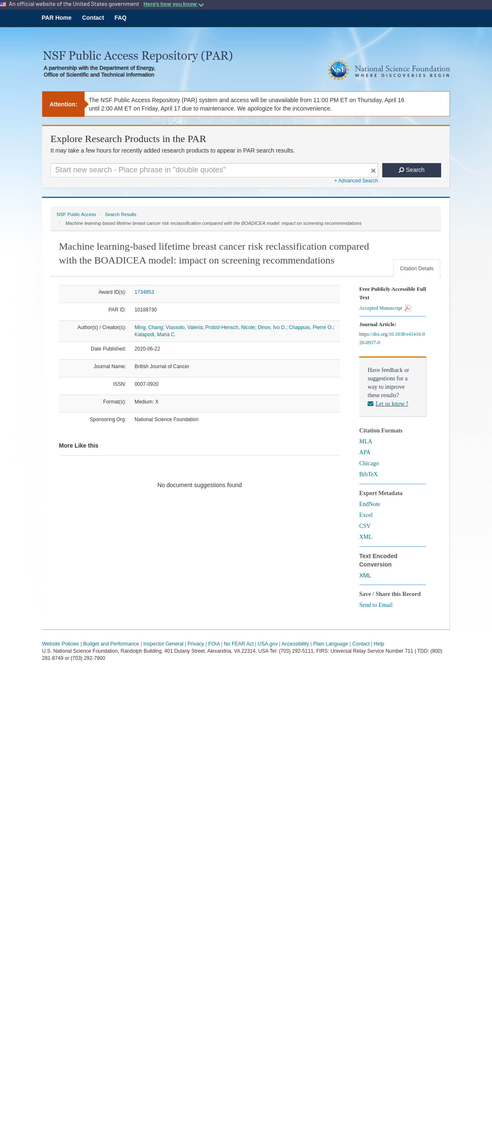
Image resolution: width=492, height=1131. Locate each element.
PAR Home (56, 17)
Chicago (369, 463)
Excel (366, 515)
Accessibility (295, 644)
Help (379, 644)
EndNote (369, 504)
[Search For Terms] (214, 170)
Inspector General (163, 644)
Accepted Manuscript (385, 308)
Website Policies (60, 644)
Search (411, 169)
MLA (365, 441)
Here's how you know (173, 4)
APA (364, 452)
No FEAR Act (239, 644)
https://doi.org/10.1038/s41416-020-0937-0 (392, 338)
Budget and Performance (111, 644)
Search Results (120, 214)
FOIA (214, 644)
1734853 (144, 292)
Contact (93, 17)
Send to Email (375, 605)
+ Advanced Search (356, 181)
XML (365, 537)
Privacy (196, 644)
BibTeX (368, 474)
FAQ (120, 17)
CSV (364, 526)
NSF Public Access (76, 214)
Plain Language (330, 644)
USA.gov (268, 644)
